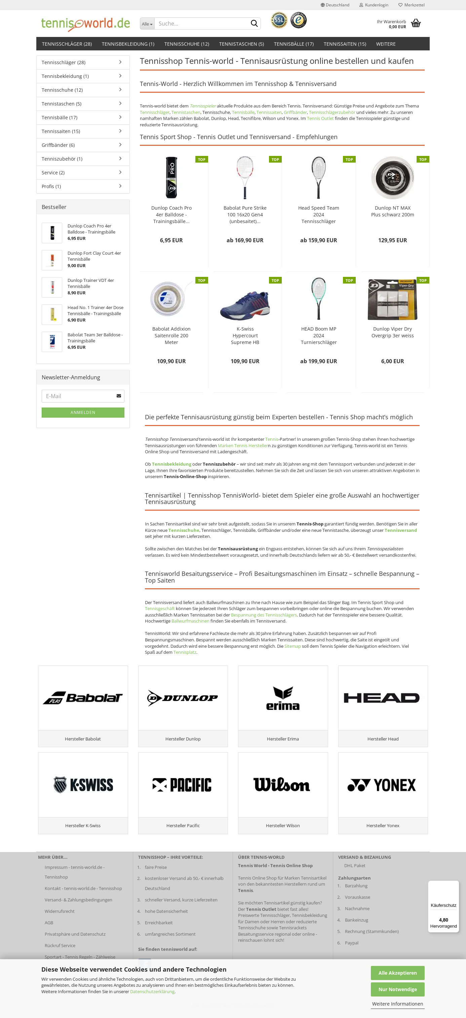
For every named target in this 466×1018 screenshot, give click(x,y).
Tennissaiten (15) (345, 44)
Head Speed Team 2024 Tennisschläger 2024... (318, 215)
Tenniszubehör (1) (62, 159)
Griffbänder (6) (58, 145)
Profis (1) (51, 186)
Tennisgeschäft (160, 608)
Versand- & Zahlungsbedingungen (78, 904)
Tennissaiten (269, 112)
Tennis (271, 439)
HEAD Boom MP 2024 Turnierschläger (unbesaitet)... (319, 336)
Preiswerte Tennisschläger (264, 920)
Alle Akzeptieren (398, 973)
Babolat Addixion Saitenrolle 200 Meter (171, 335)
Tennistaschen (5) (241, 44)
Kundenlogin (373, 5)
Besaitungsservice (256, 938)
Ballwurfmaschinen (190, 621)
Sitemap (292, 646)
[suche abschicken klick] (254, 24)
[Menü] (455, 885)
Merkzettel (411, 5)
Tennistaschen (185, 112)
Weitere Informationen (397, 1004)
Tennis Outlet (320, 118)
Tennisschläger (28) (67, 44)
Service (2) (53, 172)
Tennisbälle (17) (294, 44)
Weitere (386, 44)
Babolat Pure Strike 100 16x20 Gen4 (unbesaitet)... (245, 214)
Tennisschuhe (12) (186, 44)
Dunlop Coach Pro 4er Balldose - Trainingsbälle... (171, 214)
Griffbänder (295, 112)
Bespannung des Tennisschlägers (264, 615)
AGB (49, 927)
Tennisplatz (184, 652)
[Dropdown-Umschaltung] (147, 23)
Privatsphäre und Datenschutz (75, 938)
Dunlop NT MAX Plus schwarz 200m (392, 211)
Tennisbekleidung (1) (128, 44)
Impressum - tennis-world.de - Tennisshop (75, 876)
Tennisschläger (154, 112)
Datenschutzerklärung (152, 991)
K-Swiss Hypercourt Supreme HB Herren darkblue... (245, 336)
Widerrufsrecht (60, 916)
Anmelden (83, 412)
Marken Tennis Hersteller (243, 445)
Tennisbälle (243, 112)
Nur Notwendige (398, 989)
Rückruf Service (60, 949)
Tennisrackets (293, 932)
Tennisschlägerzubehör (332, 112)
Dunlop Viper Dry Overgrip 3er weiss (393, 332)
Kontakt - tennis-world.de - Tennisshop (83, 893)
